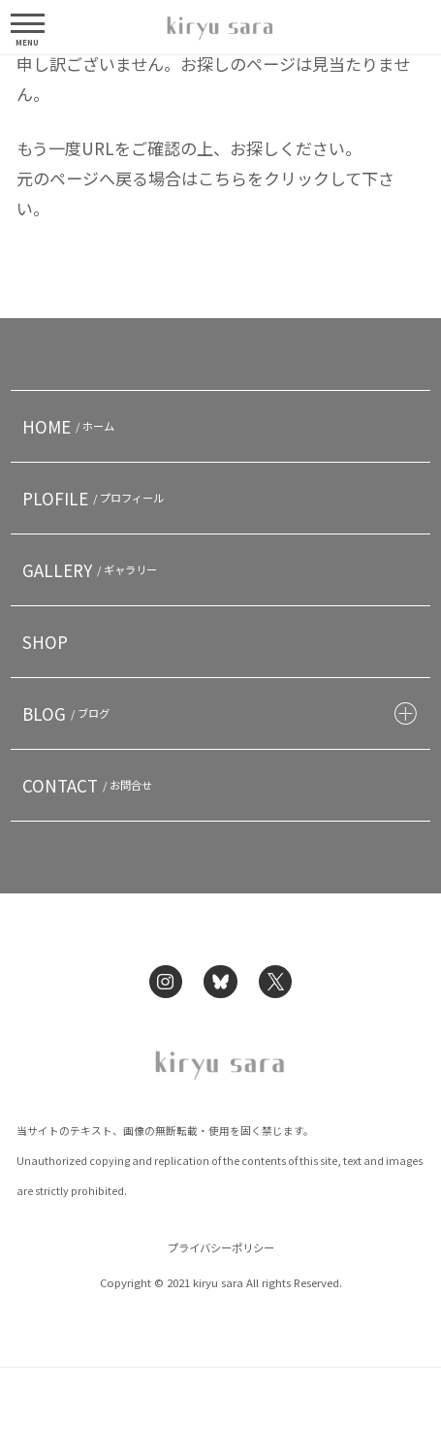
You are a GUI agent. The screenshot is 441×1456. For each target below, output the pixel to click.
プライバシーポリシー (221, 1247)
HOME (71, 426)
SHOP (45, 642)
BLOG (68, 713)
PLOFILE (96, 498)
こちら (222, 178)
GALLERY (92, 570)
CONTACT (90, 785)
